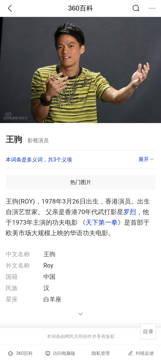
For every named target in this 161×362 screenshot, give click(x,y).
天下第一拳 (102, 222)
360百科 (80, 8)
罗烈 (129, 212)
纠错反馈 (141, 353)
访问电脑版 (60, 353)
